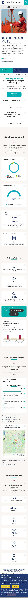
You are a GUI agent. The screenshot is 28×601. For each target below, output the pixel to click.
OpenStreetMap (17, 454)
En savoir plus (11, 595)
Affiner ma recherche (14, 94)
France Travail (15, 310)
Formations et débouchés (18, 70)
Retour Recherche (16, 7)
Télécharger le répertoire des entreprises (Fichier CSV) (11, 416)
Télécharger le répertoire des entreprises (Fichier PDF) (11, 420)
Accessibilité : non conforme (14, 571)
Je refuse (15, 586)
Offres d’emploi (18, 74)
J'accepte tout (5, 586)
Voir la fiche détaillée (7, 61)
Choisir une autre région (18, 570)
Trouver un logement (7, 464)
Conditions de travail (7, 74)
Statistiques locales (5, 70)
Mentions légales (8, 570)
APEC (12, 314)
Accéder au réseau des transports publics (13, 460)
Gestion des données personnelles (17, 569)
